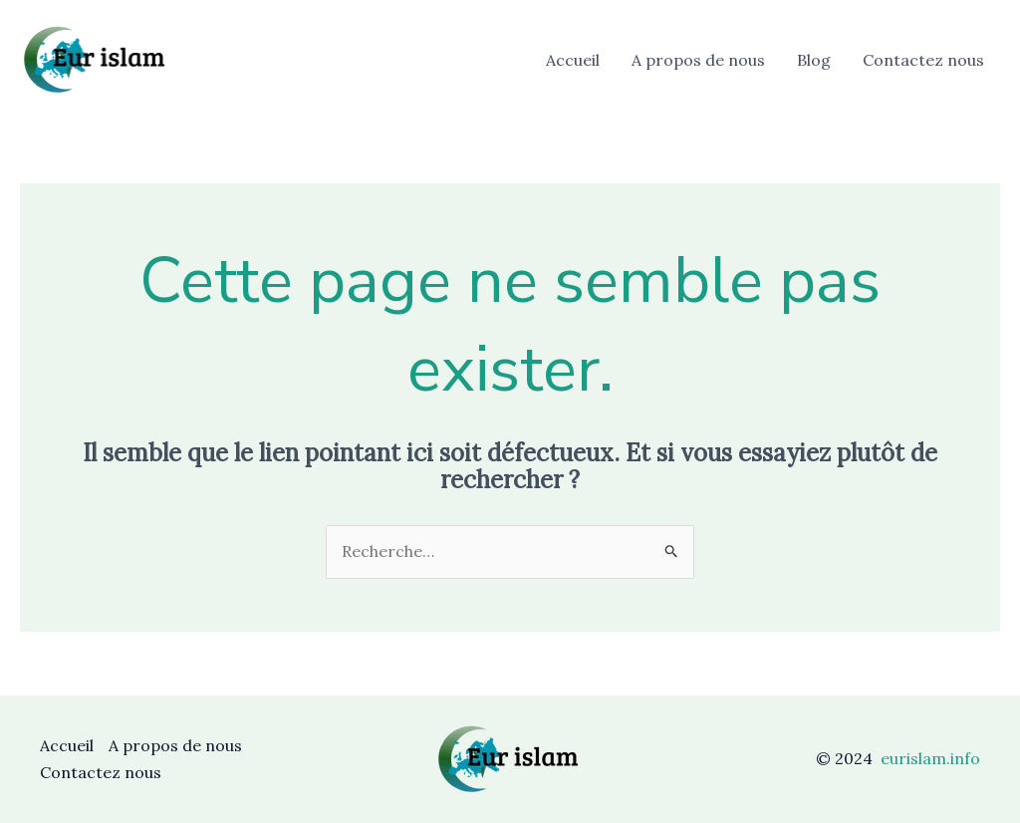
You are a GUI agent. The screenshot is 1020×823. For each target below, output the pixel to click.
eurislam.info (930, 758)
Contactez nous (923, 60)
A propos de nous (698, 60)
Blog (814, 60)
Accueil (573, 60)
